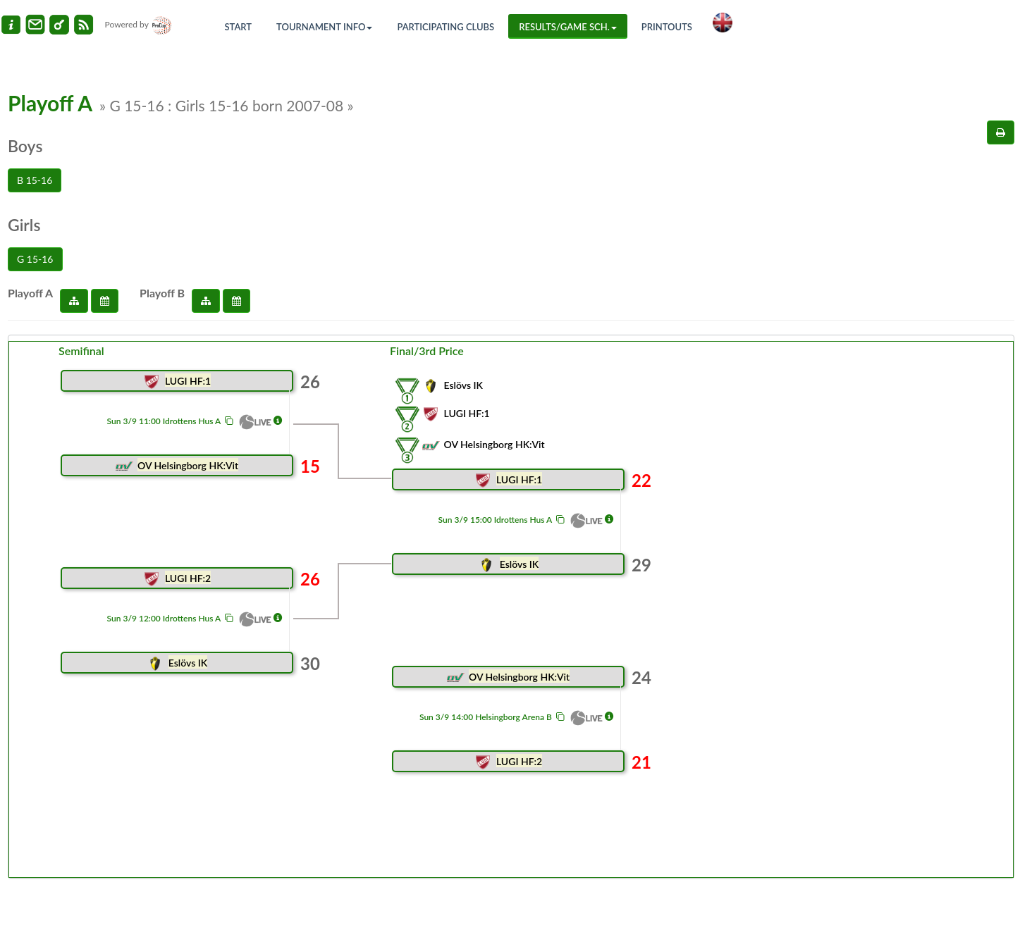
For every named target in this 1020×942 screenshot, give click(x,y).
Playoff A (30, 292)
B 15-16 (34, 180)
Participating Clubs (445, 26)
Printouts (666, 26)
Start (238, 26)
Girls (24, 225)
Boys (25, 146)
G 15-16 (35, 259)
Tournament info (324, 26)
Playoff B (162, 292)
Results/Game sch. (568, 26)
